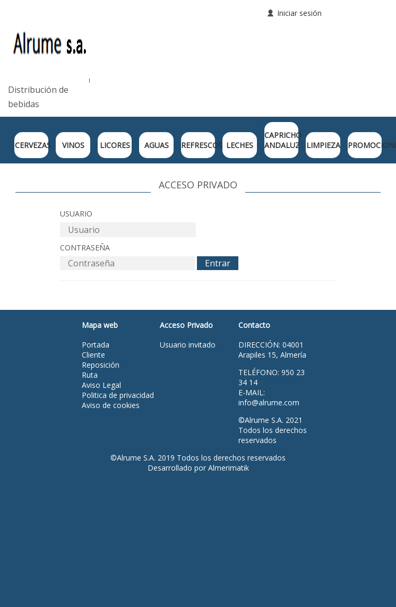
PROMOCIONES (365, 145)
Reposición (100, 365)
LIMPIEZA (323, 145)
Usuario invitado (188, 345)
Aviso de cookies (111, 405)
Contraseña (85, 247)
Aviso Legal (101, 385)
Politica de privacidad (118, 395)
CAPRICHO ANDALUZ (281, 140)
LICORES (115, 145)
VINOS (73, 145)
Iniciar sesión (299, 13)
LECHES (239, 145)
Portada (95, 345)
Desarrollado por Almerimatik (198, 468)
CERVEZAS (32, 145)
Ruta (90, 375)
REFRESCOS (198, 145)
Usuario (76, 214)
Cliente (93, 355)
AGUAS (156, 145)
